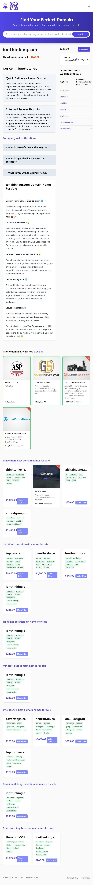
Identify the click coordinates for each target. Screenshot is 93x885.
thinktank (16, 481)
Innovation (64, 90)
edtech (38, 567)
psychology (19, 558)
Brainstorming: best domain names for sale (28, 828)
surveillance (11, 724)
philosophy (70, 567)
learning (19, 757)
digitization (17, 524)
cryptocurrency (71, 477)
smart (9, 763)
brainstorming (20, 477)
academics (10, 760)
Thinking (63, 103)
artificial (79, 730)
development (77, 727)
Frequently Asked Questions (19, 138)
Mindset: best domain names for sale (24, 665)
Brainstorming (66, 129)
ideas (8, 481)
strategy (9, 477)
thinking (9, 594)
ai (66, 474)
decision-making (12, 601)
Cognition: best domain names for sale (25, 544)
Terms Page (85, 878)
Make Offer (84, 49)
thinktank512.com (19, 469)
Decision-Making (66, 122)
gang (74, 481)
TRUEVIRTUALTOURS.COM (15, 434)
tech (80, 474)
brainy (9, 766)
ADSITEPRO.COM (12, 383)
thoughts (69, 564)
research (10, 558)
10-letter (46, 567)
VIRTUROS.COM (41, 491)
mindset (17, 594)
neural (17, 561)
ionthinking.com (21, 50)
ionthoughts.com (77, 553)
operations (10, 727)
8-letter (20, 567)
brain (18, 564)
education (10, 757)
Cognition (64, 97)
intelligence (40, 561)
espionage (17, 730)
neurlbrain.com (47, 553)
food (18, 518)
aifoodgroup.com (18, 513)
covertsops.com (17, 719)
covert (19, 724)
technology (10, 518)
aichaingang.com (77, 469)
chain (68, 481)
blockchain (82, 477)
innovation (20, 474)
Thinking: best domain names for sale (25, 621)
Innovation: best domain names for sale (26, 460)
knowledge (20, 760)
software (79, 724)
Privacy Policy (72, 878)
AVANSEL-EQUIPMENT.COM (75, 383)
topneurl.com (15, 553)
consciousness (80, 561)
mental (38, 558)
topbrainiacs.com (18, 752)
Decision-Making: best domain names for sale (29, 784)
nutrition (19, 521)
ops (25, 730)
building (69, 733)
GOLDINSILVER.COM (43, 383)
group (9, 524)
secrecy (9, 730)
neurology (10, 564)
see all (39, 351)
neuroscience (11, 567)
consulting (10, 474)
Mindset (63, 109)
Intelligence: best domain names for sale (27, 709)
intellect (9, 484)
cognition (10, 561)
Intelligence (64, 116)
